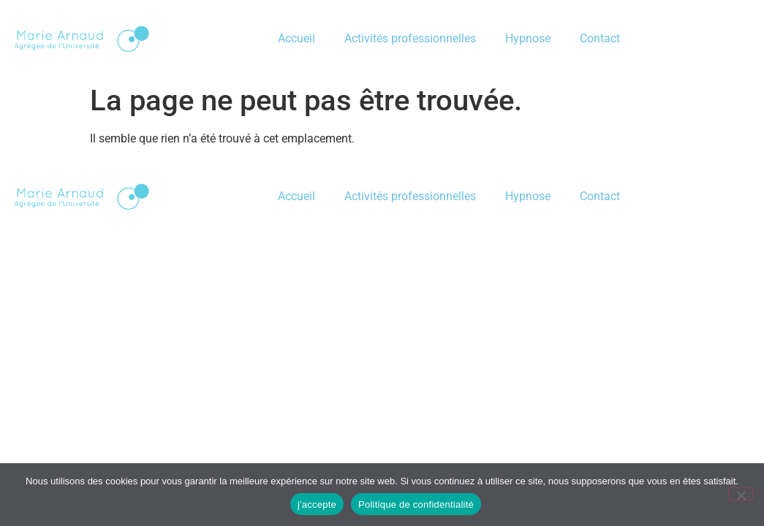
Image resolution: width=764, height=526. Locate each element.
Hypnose (528, 38)
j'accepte (317, 504)
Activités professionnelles (410, 38)
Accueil (296, 38)
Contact (600, 38)
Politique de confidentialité (416, 504)
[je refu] (740, 493)
